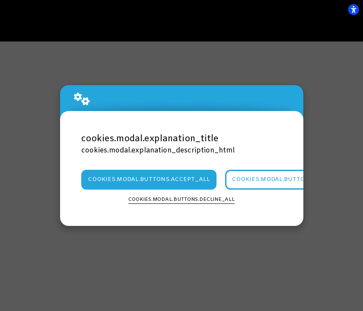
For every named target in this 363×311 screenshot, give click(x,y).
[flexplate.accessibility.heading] (353, 9)
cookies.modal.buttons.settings (289, 179)
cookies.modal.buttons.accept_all (149, 179)
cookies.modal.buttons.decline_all (181, 199)
